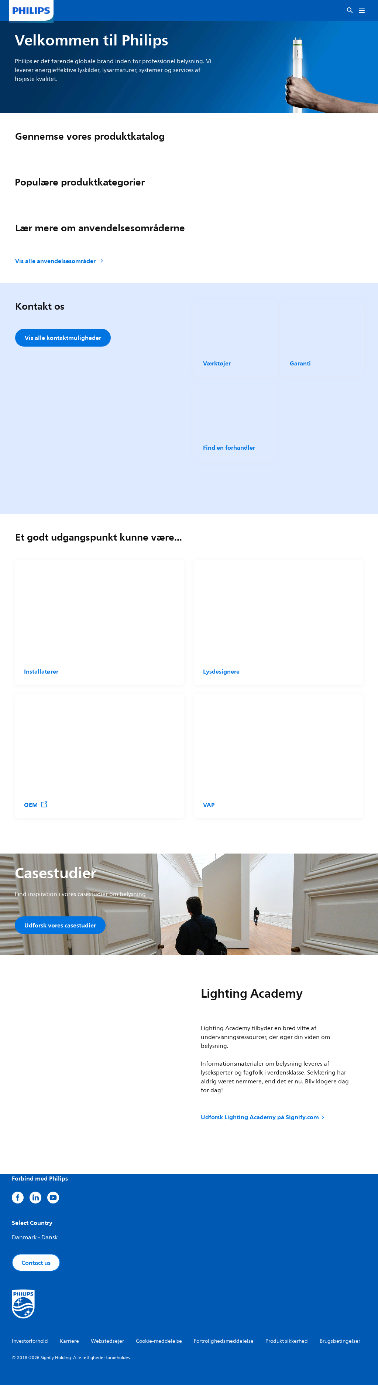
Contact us (36, 1263)
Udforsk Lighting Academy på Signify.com (263, 1118)
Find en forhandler (229, 447)
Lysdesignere (221, 671)
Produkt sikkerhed (286, 1342)
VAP (208, 804)
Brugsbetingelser (340, 1342)
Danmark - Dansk (35, 1238)
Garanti (300, 363)
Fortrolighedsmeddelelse (224, 1342)
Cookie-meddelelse (159, 1342)
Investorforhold (30, 1342)
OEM (36, 804)
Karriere (69, 1342)
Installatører (41, 671)
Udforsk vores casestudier (60, 925)
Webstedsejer (107, 1342)
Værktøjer (217, 363)
